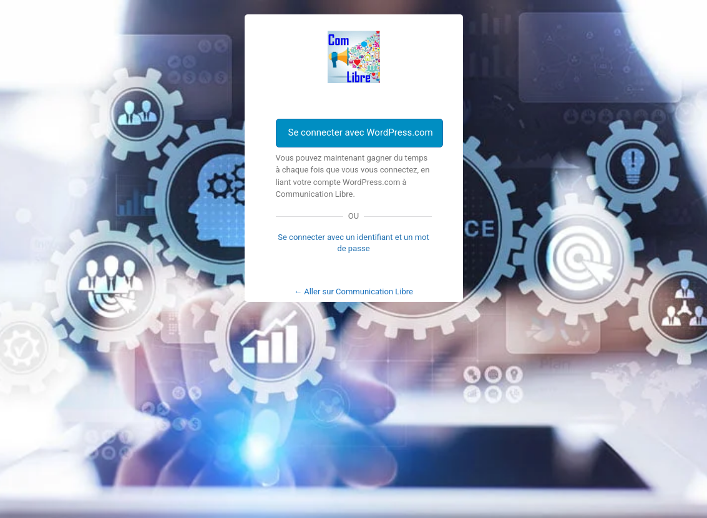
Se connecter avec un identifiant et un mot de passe (353, 242)
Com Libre (354, 57)
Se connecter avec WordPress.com (360, 132)
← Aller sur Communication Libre (353, 291)
